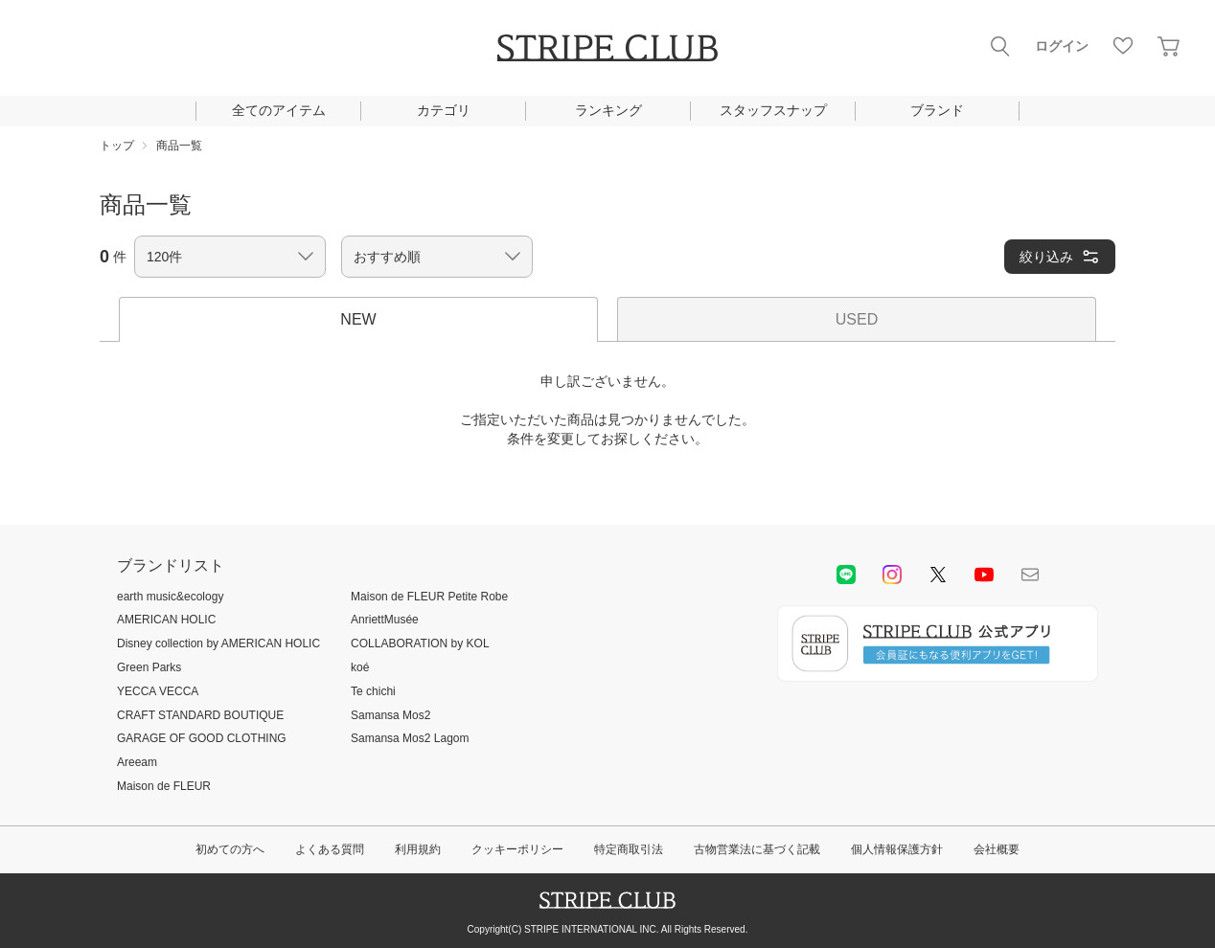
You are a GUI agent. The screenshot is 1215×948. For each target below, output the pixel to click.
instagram (892, 574)
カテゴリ (443, 110)
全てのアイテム (279, 110)
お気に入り (1123, 45)
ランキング (608, 110)
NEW (358, 319)
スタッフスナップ (773, 110)
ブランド (937, 110)
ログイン (1062, 46)
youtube (984, 574)
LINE (846, 574)
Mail (1030, 574)
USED (857, 319)
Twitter (938, 574)
